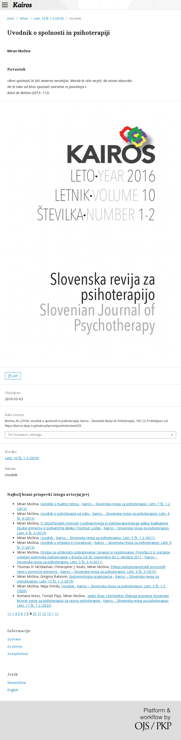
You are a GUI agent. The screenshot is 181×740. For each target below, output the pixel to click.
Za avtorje (14, 646)
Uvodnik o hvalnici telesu (60, 504)
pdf (14, 376)
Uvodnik (47, 537)
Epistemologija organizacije (91, 576)
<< (9, 613)
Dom (10, 18)
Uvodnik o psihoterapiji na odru (65, 513)
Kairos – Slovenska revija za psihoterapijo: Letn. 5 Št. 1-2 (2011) (105, 537)
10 (34, 613)
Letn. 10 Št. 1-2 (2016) (48, 18)
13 (49, 613)
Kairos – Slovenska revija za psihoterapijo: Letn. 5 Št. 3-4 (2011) (87, 559)
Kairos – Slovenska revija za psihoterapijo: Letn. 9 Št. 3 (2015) (108, 571)
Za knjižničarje (17, 653)
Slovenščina (16, 682)
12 (44, 613)
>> (57, 613)
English (12, 690)
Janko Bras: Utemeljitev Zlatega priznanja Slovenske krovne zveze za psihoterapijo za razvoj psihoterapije (93, 598)
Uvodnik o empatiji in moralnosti (66, 542)
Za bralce (14, 639)
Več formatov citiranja (25, 435)
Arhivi (24, 18)
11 (39, 613)
